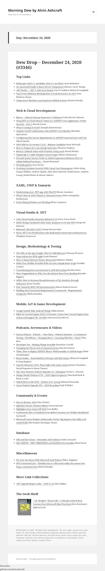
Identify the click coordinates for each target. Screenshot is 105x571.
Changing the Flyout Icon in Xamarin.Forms (37, 348)
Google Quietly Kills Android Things (33, 310)
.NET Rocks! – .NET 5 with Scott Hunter (35, 90)
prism (69, 535)
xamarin (35, 540)
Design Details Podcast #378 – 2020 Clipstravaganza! (41, 375)
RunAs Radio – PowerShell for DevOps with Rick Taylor (42, 358)
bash (86, 530)
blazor (18, 532)
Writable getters (24, 164)
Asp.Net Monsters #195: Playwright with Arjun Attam (42, 365)
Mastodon (5, 565)
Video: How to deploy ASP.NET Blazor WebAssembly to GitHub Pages (49, 351)
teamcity (41, 538)
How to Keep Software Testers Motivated (36, 259)
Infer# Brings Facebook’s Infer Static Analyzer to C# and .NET (45, 222)
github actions (65, 532)
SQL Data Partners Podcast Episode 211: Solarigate (40, 371)
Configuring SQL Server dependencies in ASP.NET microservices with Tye (51, 137)
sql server (29, 538)
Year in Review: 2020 (26, 402)
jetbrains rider (22, 535)
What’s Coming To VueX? (28, 127)
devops (32, 532)
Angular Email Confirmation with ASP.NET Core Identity (43, 131)
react (84, 535)
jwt (30, 535)
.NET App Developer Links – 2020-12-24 (35, 483)
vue (23, 540)
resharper (20, 538)
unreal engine (72, 538)
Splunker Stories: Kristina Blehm (32, 405)
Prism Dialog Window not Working (33, 202)
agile (70, 530)
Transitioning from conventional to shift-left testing (41, 270)
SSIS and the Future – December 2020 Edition (38, 439)
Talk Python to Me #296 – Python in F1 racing (38, 382)
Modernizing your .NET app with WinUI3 (36, 192)
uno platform (60, 538)
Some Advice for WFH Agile (29, 256)
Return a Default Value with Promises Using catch (40, 151)
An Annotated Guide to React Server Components (40, 86)
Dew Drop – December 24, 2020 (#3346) (49, 64)
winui (28, 540)
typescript (49, 538)
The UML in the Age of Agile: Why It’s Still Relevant (40, 253)
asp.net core (78, 530)
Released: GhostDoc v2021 (29, 229)
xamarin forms (45, 540)
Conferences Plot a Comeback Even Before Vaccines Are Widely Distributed (52, 412)
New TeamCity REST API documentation (35, 287)
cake (27, 532)
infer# (74, 532)
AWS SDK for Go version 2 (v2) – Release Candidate (40, 144)
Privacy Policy (21, 559)
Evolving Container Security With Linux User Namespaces (44, 168)
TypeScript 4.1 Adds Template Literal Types (37, 154)
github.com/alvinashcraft (12, 569)
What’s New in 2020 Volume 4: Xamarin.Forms (39, 195)
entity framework (43, 532)
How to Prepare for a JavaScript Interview (36, 148)
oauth (63, 535)
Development (52, 530)
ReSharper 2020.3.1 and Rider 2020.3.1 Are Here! (40, 83)
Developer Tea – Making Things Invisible (35, 344)
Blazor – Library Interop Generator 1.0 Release (39, 117)
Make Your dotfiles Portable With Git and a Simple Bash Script (46, 263)
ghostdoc (55, 532)
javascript (82, 532)
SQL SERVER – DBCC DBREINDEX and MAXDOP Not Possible (45, 443)
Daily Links (42, 530)
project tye (76, 535)
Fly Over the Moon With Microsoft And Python (38, 460)
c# (23, 532)
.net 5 (64, 530)
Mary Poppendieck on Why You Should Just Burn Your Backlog (46, 273)
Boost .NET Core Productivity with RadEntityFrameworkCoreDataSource (51, 232)
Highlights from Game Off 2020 (31, 409)
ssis (35, 538)
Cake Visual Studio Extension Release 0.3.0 (36, 219)
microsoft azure (53, 535)
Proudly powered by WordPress (43, 559)
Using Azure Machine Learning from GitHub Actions (41, 100)
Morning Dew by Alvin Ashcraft (35, 10)
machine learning (39, 535)
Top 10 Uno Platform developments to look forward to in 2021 (46, 93)
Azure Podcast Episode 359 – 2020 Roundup (37, 385)
